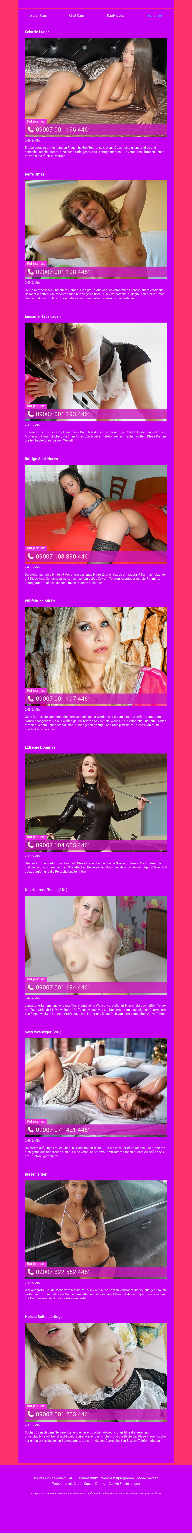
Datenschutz (88, 1478)
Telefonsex (154, 16)
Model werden (147, 1478)
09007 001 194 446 (58, 987)
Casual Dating (94, 1483)
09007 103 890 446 (58, 556)
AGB (72, 1478)
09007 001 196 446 (58, 129)
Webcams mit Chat (66, 1483)
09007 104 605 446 (58, 845)
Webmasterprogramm (117, 1478)
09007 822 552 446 (58, 1272)
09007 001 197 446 (58, 698)
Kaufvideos (115, 16)
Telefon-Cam (37, 16)
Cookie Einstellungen (124, 1483)
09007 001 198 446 (58, 271)
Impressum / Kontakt (50, 1478)
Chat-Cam (76, 16)
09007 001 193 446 (58, 414)
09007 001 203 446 (58, 1414)
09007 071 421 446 (58, 1129)
